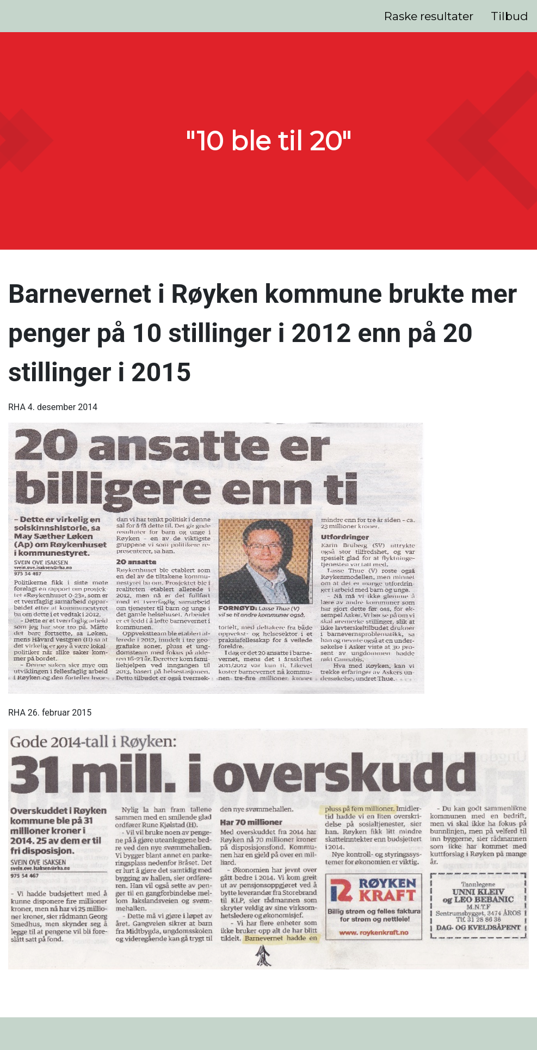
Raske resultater (428, 16)
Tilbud (509, 16)
